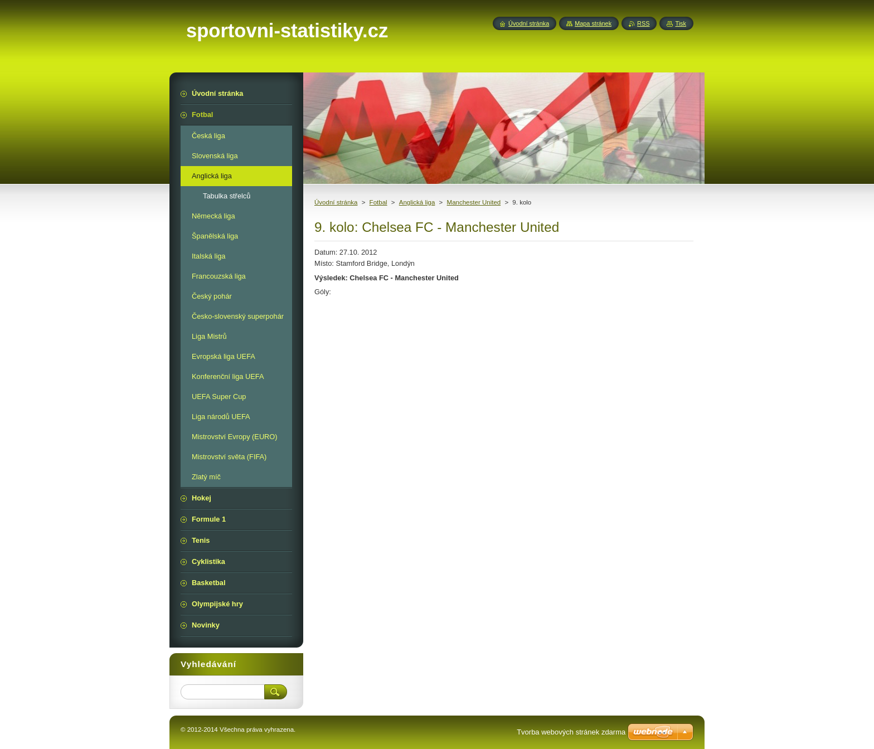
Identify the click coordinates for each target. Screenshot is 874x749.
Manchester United (474, 202)
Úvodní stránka (335, 202)
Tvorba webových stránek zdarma (571, 732)
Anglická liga (417, 202)
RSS (643, 23)
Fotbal (378, 202)
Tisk (680, 23)
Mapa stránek (593, 23)
